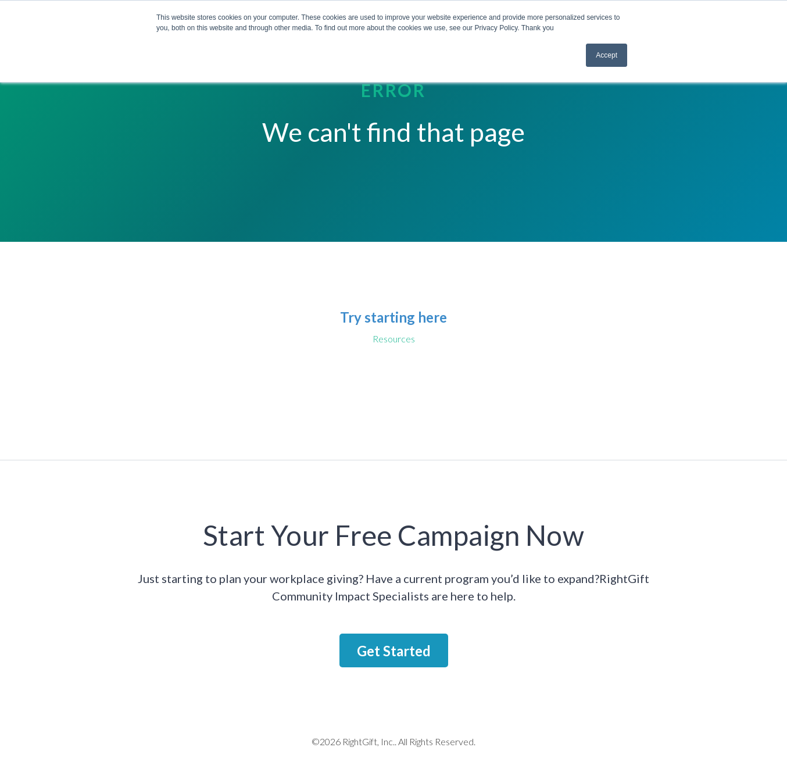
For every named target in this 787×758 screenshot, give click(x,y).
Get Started (394, 650)
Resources (394, 338)
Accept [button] (606, 55)
